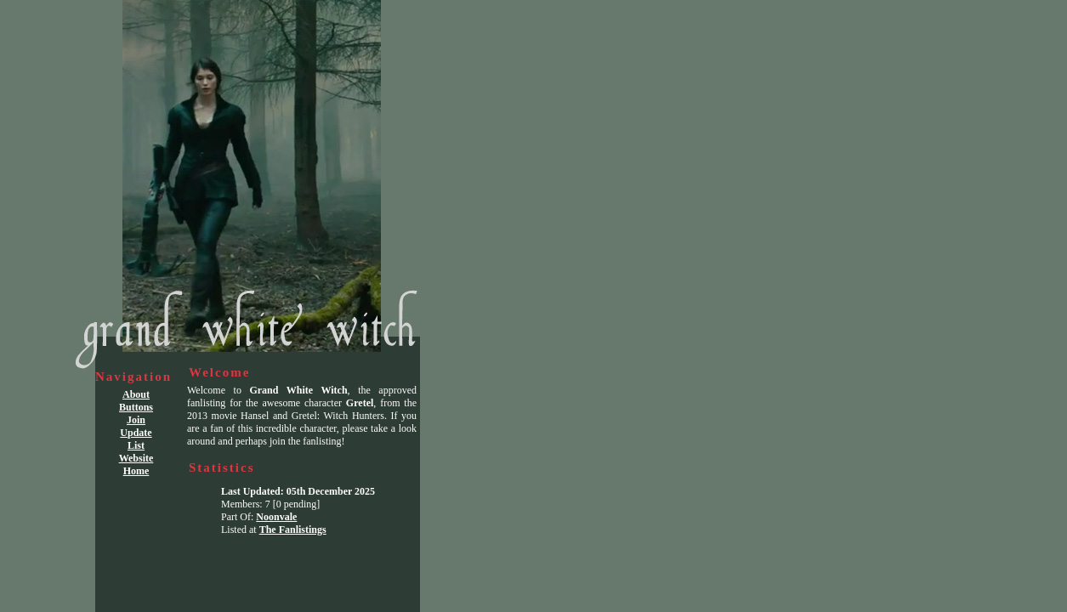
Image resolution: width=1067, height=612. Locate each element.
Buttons (136, 407)
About (136, 394)
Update (135, 433)
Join (136, 420)
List (136, 445)
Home (136, 471)
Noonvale (276, 517)
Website (136, 458)
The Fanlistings (292, 530)
